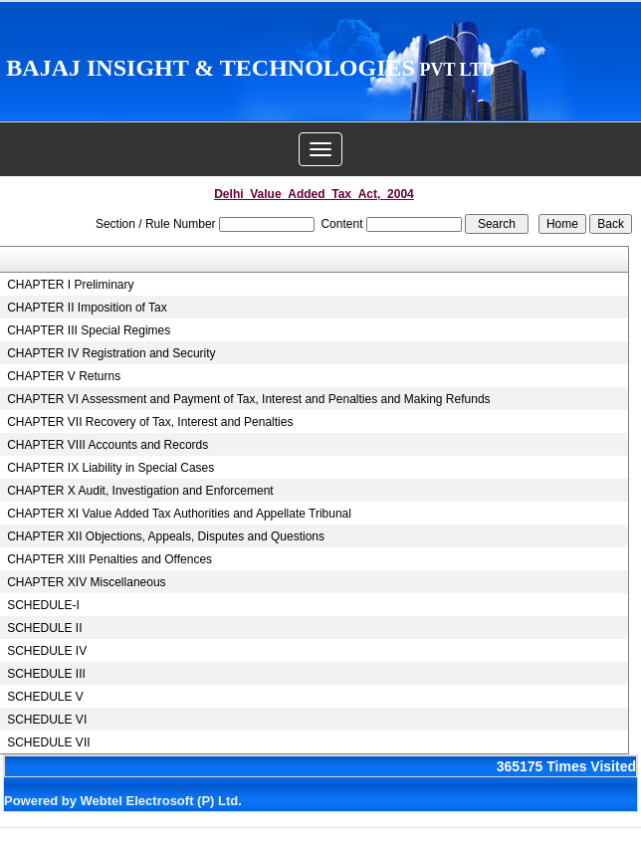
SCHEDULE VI (47, 720)
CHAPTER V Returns (63, 376)
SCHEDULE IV (47, 651)
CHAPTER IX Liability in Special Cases (110, 468)
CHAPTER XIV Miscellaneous (86, 582)
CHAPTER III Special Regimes (88, 330)
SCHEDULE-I (43, 605)
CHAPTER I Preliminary (70, 285)
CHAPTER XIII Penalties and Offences (109, 559)
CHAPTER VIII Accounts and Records (107, 445)
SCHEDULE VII (48, 742)
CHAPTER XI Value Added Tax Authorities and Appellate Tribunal (179, 514)
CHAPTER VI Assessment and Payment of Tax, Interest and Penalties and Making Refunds (248, 399)
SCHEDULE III (46, 674)
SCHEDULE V (45, 697)
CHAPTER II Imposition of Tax (87, 308)
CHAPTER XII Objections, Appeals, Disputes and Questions (165, 536)
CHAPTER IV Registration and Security (111, 353)
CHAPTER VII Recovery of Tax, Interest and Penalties (150, 422)
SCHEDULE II (44, 628)
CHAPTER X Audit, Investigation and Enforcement (140, 491)
